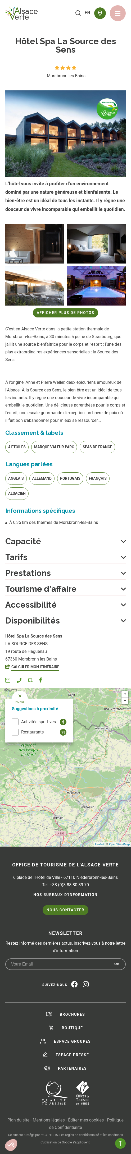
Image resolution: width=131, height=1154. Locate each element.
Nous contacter (65, 910)
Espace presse (72, 1055)
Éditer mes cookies (86, 1120)
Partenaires (72, 1068)
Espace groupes (72, 1041)
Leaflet (99, 844)
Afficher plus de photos (65, 313)
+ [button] (125, 694)
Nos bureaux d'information (65, 895)
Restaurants (32, 732)
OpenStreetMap (119, 844)
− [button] (125, 701)
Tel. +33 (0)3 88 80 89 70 (65, 884)
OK (117, 964)
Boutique (72, 1028)
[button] (11, 1145)
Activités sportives (38, 721)
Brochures (72, 1014)
